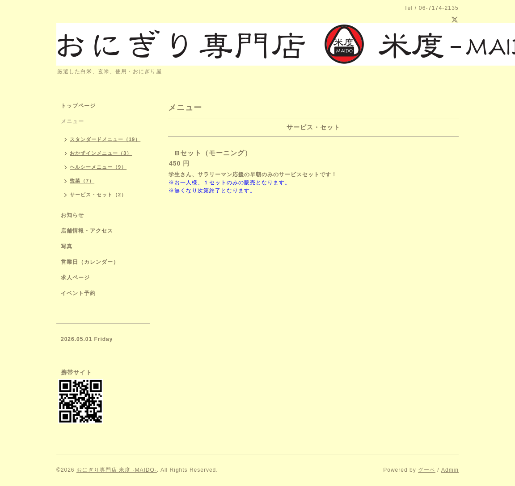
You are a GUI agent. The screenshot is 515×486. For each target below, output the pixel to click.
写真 (66, 246)
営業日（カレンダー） (90, 262)
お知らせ (72, 215)
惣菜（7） (82, 180)
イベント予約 (78, 293)
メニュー (72, 121)
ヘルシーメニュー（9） (98, 167)
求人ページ (75, 277)
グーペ (426, 470)
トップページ (78, 106)
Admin (450, 470)
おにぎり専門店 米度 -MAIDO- (116, 470)
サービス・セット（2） (98, 194)
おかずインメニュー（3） (101, 153)
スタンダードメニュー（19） (105, 139)
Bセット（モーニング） (213, 153)
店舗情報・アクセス (87, 231)
